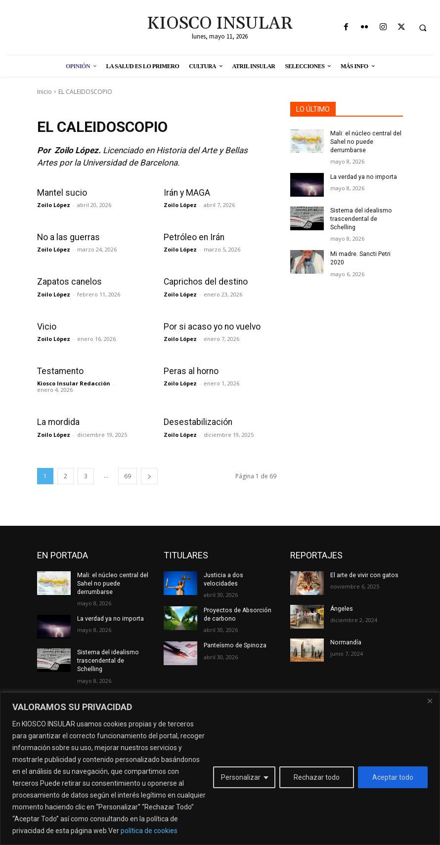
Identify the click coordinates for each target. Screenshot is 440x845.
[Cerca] (430, 701)
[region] (220, 768)
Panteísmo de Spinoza (234, 643)
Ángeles (341, 607)
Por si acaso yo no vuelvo (211, 326)
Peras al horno (190, 371)
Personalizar (241, 777)
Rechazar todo (317, 777)
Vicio (46, 326)
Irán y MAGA (187, 193)
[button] (422, 27)
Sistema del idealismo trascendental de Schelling (361, 218)
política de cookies (149, 831)
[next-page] (149, 475)
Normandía (345, 640)
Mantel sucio (61, 193)
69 (127, 475)
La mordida (58, 421)
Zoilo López (53, 205)
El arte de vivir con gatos (363, 574)
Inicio (44, 91)
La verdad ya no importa (363, 176)
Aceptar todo (392, 777)
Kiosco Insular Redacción (73, 382)
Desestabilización (196, 421)
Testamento (59, 371)
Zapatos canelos (68, 282)
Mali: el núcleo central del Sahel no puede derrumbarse (365, 142)
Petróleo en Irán (193, 237)
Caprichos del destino (204, 282)
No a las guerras (67, 237)
